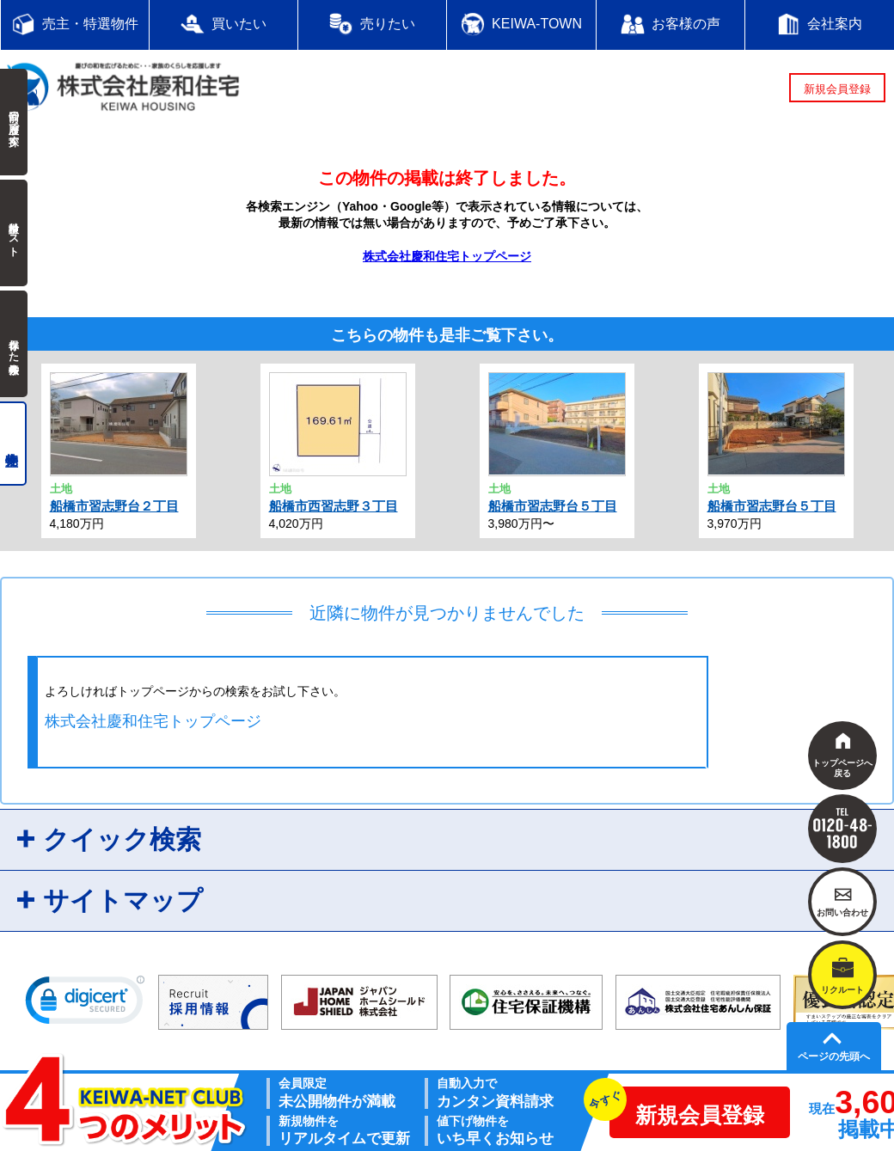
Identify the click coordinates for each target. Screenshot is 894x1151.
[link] (85, 1004)
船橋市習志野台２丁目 (114, 506)
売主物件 (13, 443)
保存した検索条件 (14, 344)
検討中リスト (14, 233)
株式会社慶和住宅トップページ (447, 256)
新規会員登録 (837, 89)
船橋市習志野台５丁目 (552, 506)
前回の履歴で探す (14, 122)
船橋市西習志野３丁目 (333, 506)
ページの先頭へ (834, 1056)
